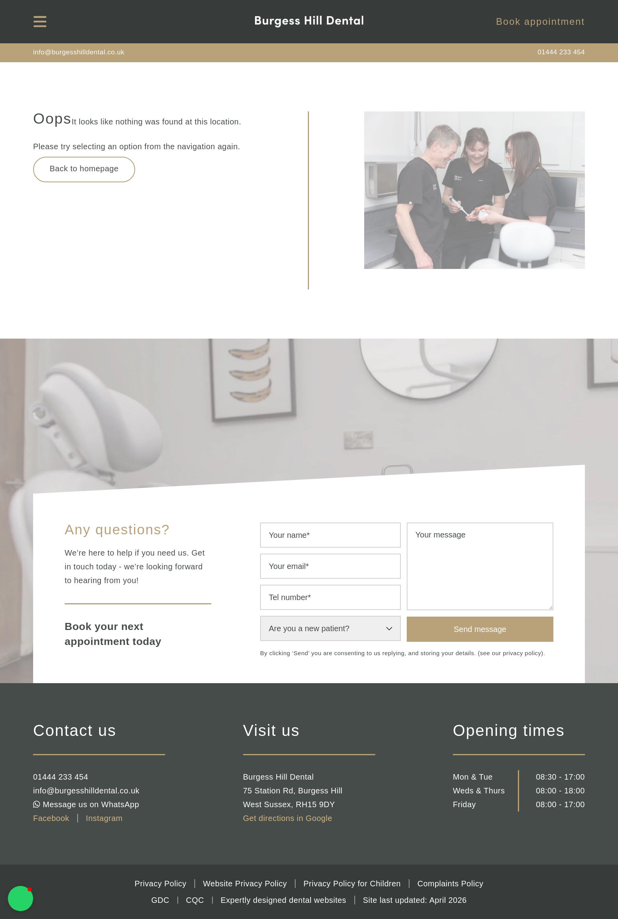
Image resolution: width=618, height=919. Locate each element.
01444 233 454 (561, 52)
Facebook (51, 818)
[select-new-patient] (330, 628)
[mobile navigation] (40, 21)
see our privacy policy (510, 653)
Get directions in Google (288, 818)
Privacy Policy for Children (352, 883)
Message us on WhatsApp (86, 804)
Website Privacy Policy (245, 883)
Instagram (104, 818)
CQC (195, 900)
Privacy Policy (160, 883)
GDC (160, 900)
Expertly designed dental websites (283, 900)
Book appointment (540, 21)
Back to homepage (84, 168)
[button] (20, 898)
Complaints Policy (450, 883)
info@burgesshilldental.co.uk (79, 52)
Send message (480, 629)
